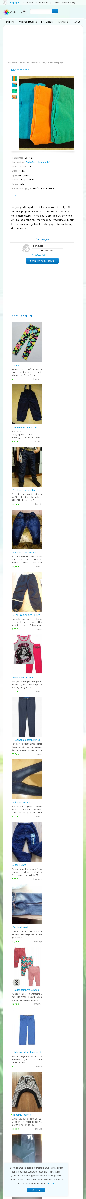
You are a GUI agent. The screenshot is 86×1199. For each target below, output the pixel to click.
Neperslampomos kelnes (26, 486)
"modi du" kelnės (22, 732)
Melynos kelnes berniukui (59, 671)
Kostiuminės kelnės (56, 732)
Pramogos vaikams (13, 1142)
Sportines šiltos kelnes (57, 855)
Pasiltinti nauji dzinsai (57, 425)
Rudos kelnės (52, 916)
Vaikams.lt (13, 62)
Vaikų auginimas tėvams (16, 1153)
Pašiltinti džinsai (54, 548)
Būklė (14, 170)
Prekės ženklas (19, 166)
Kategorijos (18, 161)
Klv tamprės (56, 62)
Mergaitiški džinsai (23, 793)
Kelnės (43, 62)
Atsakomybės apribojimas (60, 1196)
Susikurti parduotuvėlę (64, 2)
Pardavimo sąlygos (21, 188)
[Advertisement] (43, 43)
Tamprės (18, 363)
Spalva (15, 183)
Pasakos (63, 21)
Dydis (15, 179)
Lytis (14, 175)
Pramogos (47, 21)
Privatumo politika (25, 1196)
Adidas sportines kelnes (26, 855)
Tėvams (76, 21)
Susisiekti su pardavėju (42, 260)
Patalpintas (17, 157)
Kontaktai (56, 1142)
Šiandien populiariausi (43, 943)
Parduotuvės (10, 1145)
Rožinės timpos (53, 793)
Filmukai (7, 1160)
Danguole (38, 245)
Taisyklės (41, 1196)
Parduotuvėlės (27, 21)
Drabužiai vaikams (29, 62)
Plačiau (50, 1183)
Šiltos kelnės (19, 609)
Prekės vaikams (11, 1149)
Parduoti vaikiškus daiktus (36, 2)
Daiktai (9, 21)
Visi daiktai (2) (39, 255)
